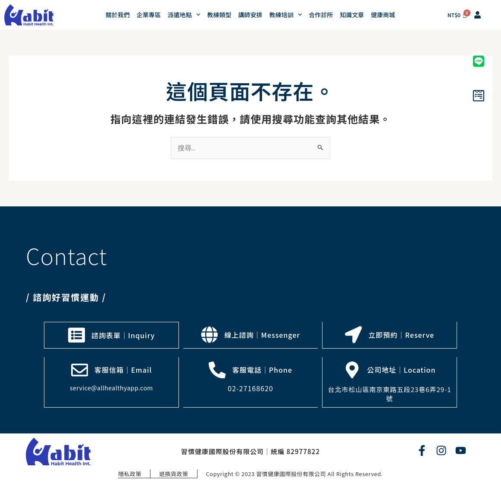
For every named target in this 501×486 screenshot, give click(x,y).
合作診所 (321, 14)
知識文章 (352, 14)
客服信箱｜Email (123, 369)
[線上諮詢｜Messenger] (209, 334)
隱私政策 (129, 473)
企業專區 (149, 14)
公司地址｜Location (401, 369)
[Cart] (457, 15)
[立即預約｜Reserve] (353, 334)
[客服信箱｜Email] (79, 369)
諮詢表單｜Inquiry (123, 335)
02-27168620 (250, 388)
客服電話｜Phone (262, 369)
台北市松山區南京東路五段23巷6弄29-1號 (389, 393)
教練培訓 (285, 14)
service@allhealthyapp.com (111, 387)
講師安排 (250, 14)
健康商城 (383, 14)
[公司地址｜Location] (352, 369)
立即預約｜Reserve (402, 335)
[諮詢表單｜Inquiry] (76, 334)
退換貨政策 (173, 473)
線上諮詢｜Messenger (262, 335)
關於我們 (118, 14)
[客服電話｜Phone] (217, 369)
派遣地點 (184, 14)
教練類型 (219, 14)
